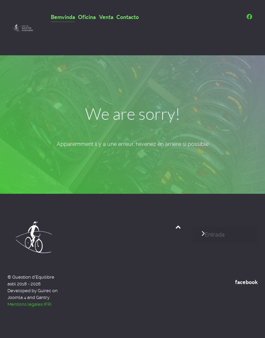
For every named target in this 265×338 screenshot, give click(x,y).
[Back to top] (178, 227)
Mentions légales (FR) (29, 304)
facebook (246, 282)
